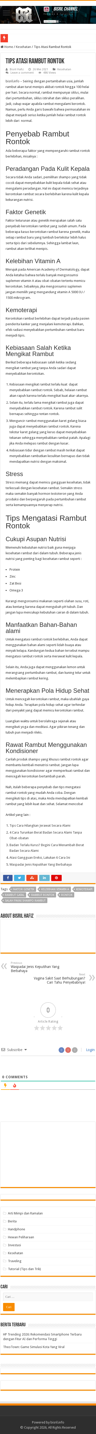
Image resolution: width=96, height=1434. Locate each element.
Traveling (15, 1261)
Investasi (14, 1245)
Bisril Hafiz (17, 69)
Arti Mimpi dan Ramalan (25, 1213)
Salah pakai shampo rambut (25, 900)
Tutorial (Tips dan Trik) (24, 1269)
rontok (66, 895)
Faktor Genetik (23, 889)
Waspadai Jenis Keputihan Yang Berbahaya (37, 967)
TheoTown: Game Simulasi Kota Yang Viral (34, 1347)
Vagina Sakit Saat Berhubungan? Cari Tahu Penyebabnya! (59, 978)
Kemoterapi (84, 889)
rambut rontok (42, 895)
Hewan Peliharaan (21, 1237)
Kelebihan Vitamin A (55, 889)
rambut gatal (14, 895)
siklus (75, 92)
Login (90, 1050)
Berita (12, 1221)
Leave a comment (22, 72)
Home (7, 47)
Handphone (16, 1229)
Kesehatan (23, 47)
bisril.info (12, 81)
